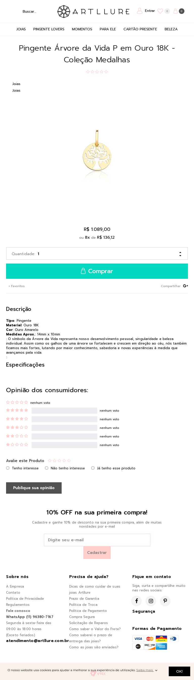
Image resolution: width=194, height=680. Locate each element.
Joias (21, 29)
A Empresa (15, 586)
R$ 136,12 (106, 237)
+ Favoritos (16, 286)
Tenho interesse (25, 468)
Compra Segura (82, 616)
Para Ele (108, 29)
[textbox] (30, 11)
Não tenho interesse (68, 468)
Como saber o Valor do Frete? (95, 629)
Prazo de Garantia (84, 598)
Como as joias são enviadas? (93, 647)
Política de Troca (83, 604)
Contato (13, 592)
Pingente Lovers (48, 29)
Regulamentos (18, 604)
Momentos (82, 29)
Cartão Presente (140, 29)
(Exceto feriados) (20, 635)
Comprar (97, 271)
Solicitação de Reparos (88, 623)
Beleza (171, 29)
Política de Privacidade (25, 598)
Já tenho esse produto (116, 468)
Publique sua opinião (34, 488)
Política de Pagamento (88, 610)
